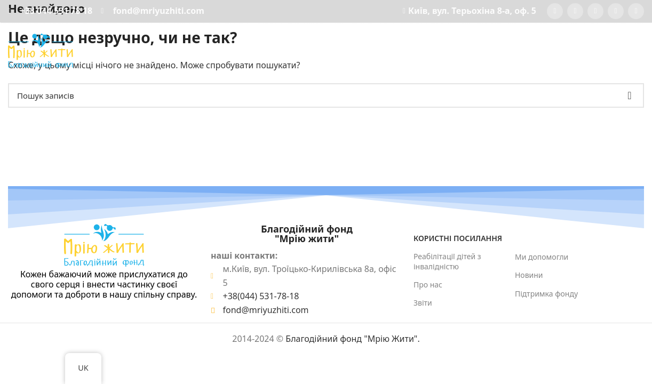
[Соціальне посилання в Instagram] (595, 11)
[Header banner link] (326, 192)
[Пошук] (642, 50)
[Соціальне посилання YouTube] (616, 11)
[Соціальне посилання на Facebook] (555, 11)
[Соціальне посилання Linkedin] (636, 11)
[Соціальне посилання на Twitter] (575, 11)
